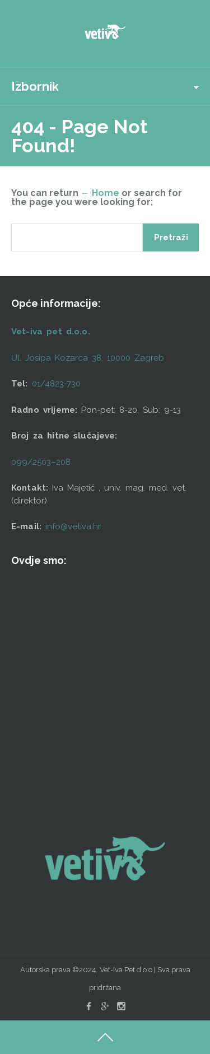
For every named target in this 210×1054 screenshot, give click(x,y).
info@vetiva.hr (73, 526)
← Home (100, 193)
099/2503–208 (41, 462)
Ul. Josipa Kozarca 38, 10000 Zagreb (87, 358)
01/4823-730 (56, 384)
